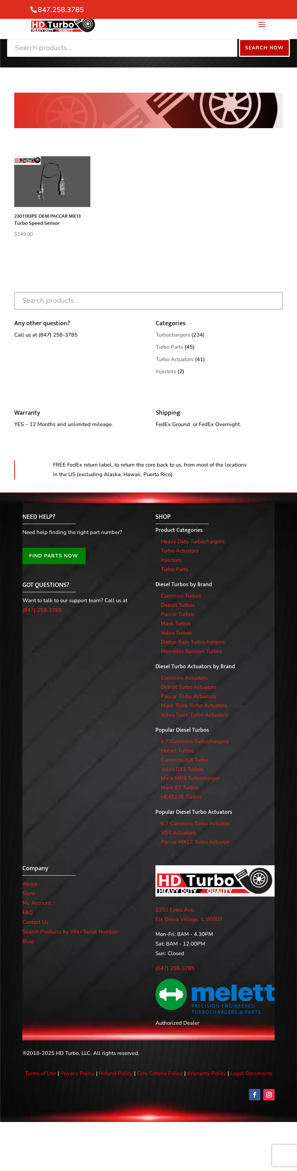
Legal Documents (251, 1073)
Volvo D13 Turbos (182, 769)
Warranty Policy (206, 1073)
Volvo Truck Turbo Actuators (194, 714)
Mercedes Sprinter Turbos (191, 651)
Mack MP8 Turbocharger (190, 778)
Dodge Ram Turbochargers (193, 642)
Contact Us (35, 922)
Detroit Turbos (178, 605)
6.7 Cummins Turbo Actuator (195, 823)
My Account (36, 902)
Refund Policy (116, 1073)
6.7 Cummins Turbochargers (194, 741)
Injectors (166, 371)
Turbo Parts (169, 346)
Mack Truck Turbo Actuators (194, 705)
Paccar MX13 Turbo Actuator (195, 841)
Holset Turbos (177, 750)
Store (28, 893)
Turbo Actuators (174, 359)
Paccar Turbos (177, 614)
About (29, 883)
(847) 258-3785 (58, 334)
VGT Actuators (178, 832)
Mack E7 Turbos (180, 787)
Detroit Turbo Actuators (188, 687)
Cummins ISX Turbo (184, 759)
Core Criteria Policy (160, 1073)
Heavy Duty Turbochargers (192, 541)
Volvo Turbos (176, 632)
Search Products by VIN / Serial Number (70, 931)
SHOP (163, 517)
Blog (28, 941)
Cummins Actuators (184, 677)
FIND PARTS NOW (53, 555)
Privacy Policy (77, 1073)
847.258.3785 (61, 10)
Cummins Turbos (181, 595)
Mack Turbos (176, 623)
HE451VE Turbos (181, 796)
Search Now (264, 47)
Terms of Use (40, 1073)
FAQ (27, 912)
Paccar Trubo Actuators (188, 696)
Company (35, 868)
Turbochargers (173, 334)
